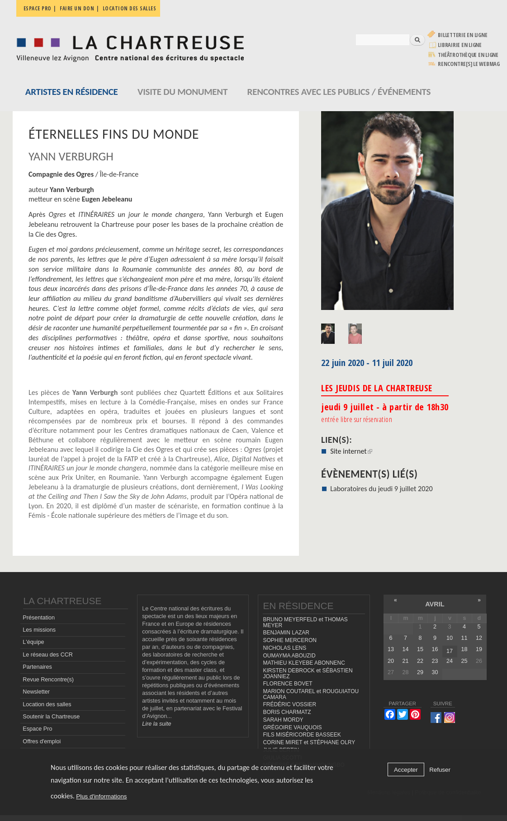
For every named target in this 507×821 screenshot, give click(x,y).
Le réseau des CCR (48, 655)
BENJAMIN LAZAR (286, 632)
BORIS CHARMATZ (287, 712)
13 (391, 649)
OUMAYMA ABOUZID (289, 655)
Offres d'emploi (42, 741)
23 (434, 661)
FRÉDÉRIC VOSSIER (289, 704)
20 (391, 661)
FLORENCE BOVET (287, 683)
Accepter (406, 769)
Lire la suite (156, 724)
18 (464, 649)
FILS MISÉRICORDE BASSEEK (302, 735)
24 (449, 661)
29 (420, 672)
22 (420, 661)
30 (434, 672)
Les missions (39, 630)
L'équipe (33, 642)
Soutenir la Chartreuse (51, 716)
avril (434, 604)
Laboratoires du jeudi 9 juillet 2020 (381, 488)
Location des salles (129, 8)
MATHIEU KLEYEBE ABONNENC (304, 663)
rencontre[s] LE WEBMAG (469, 64)
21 (405, 661)
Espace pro (38, 8)
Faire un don (77, 8)
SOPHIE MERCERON (289, 640)
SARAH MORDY (283, 720)
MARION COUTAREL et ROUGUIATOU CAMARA (311, 694)
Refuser (439, 769)
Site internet (351, 451)
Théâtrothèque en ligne (468, 55)
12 (479, 638)
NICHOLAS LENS (284, 648)
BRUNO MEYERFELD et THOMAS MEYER (305, 622)
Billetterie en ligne (462, 35)
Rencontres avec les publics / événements (339, 92)
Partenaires (37, 667)
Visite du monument (182, 92)
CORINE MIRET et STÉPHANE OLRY (309, 742)
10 (449, 638)
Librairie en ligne (460, 45)
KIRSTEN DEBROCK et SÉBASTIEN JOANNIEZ (307, 673)
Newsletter (36, 692)
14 (405, 649)
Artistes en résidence (71, 92)
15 (420, 649)
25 (464, 661)
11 (464, 638)
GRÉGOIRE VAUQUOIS (292, 727)
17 (449, 651)
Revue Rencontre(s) (48, 679)
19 (479, 649)
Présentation (39, 618)
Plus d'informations (101, 796)
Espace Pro (37, 729)
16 (434, 649)
